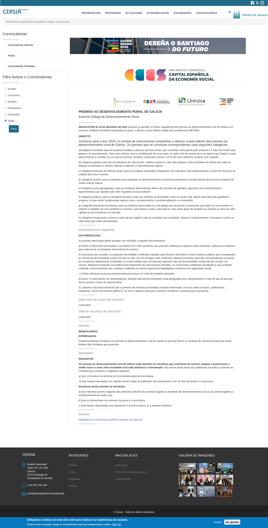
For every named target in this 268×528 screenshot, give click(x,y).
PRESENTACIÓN (90, 13)
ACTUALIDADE (133, 13)
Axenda (72, 486)
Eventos (12, 101)
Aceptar (218, 523)
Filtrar (14, 128)
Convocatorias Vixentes (20, 45)
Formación (13, 114)
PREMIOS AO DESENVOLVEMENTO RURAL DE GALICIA (110, 419)
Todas (11, 120)
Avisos (11, 55)
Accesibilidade (123, 479)
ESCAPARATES (182, 13)
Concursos (14, 95)
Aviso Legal (121, 465)
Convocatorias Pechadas (21, 66)
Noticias (72, 465)
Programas (74, 479)
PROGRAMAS (113, 13)
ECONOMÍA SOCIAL (158, 13)
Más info (116, 525)
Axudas (12, 88)
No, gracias (232, 523)
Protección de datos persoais (130, 472)
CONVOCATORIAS (206, 13)
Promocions (14, 108)
